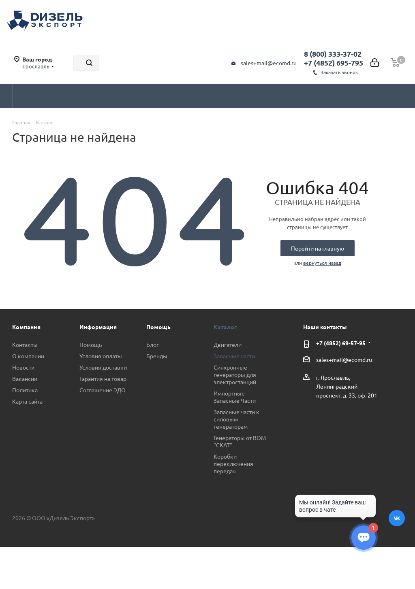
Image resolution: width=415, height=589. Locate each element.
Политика (25, 389)
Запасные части (234, 355)
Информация (98, 326)
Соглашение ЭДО (102, 389)
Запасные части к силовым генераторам (236, 419)
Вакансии (24, 378)
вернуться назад (322, 262)
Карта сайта (27, 401)
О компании (28, 355)
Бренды (156, 355)
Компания (26, 326)
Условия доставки (103, 367)
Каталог (225, 326)
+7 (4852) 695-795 (333, 62)
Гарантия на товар (102, 378)
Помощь (90, 344)
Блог (152, 344)
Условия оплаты (100, 355)
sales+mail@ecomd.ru (269, 62)
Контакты (25, 344)
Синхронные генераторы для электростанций (235, 374)
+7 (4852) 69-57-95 (341, 343)
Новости (23, 367)
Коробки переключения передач (233, 463)
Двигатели (228, 344)
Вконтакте (397, 518)
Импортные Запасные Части (235, 396)
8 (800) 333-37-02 (333, 53)
